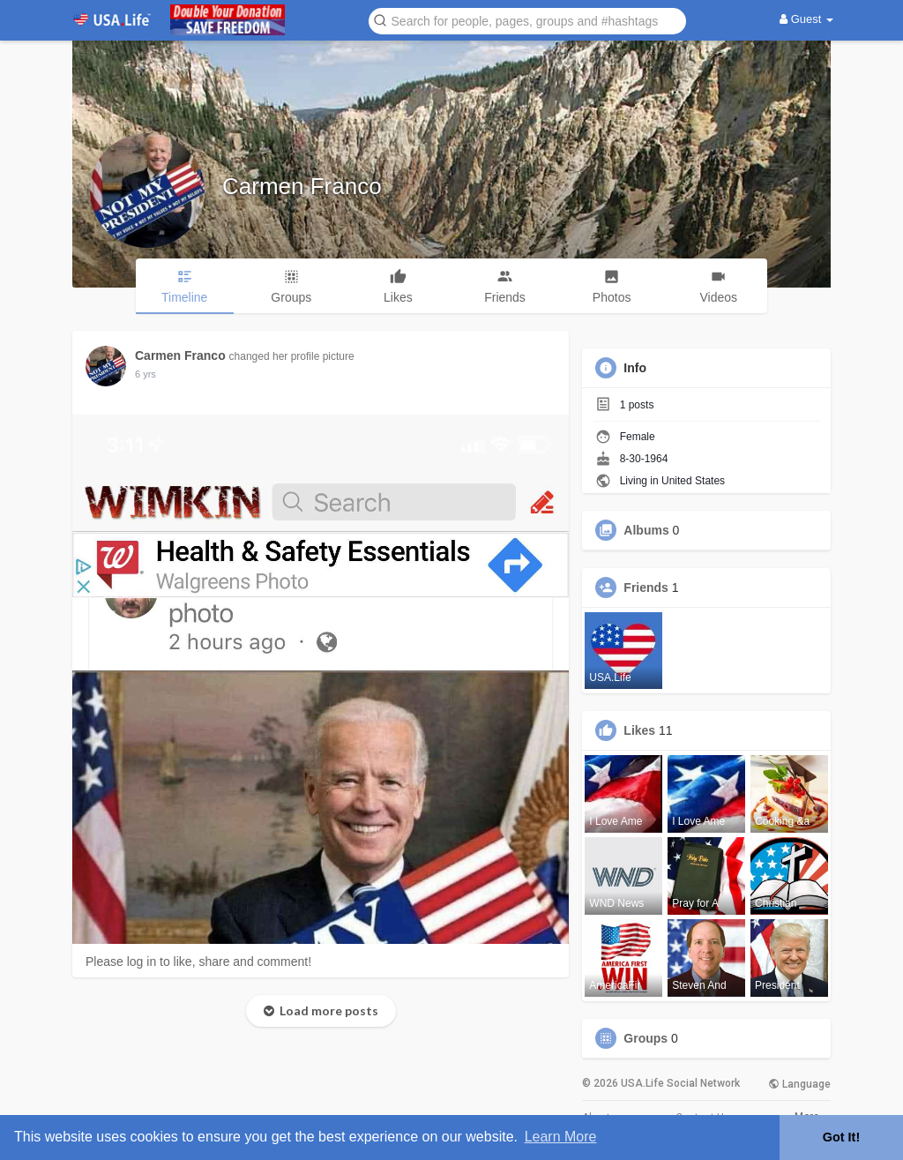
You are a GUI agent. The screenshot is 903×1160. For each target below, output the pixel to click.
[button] (527, 19)
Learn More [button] (561, 1136)
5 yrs (145, 374)
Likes (639, 730)
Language (799, 1084)
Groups (645, 1038)
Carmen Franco (302, 186)
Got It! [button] (841, 1137)
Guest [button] (806, 19)
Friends (645, 587)
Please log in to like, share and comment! (198, 961)
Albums (645, 530)
